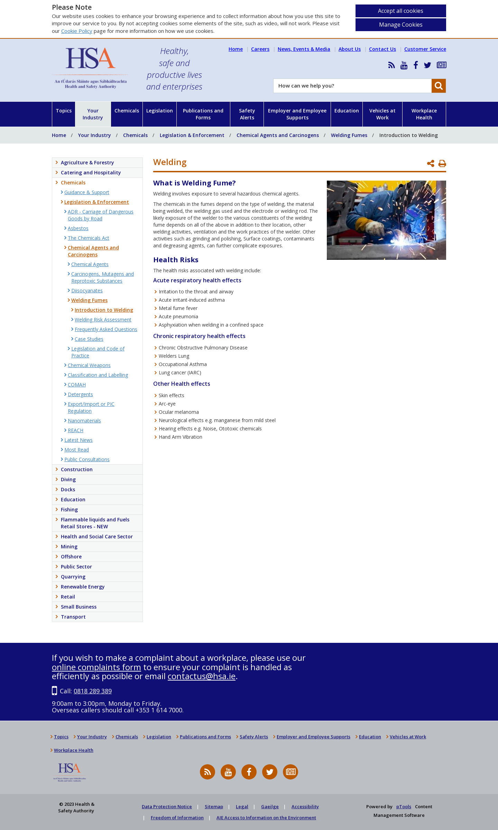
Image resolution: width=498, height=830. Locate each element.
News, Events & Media (304, 49)
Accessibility (305, 806)
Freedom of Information (177, 817)
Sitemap (214, 806)
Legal (242, 806)
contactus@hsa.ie (202, 676)
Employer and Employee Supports (297, 114)
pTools (403, 806)
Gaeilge (270, 806)
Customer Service (425, 49)
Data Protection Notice (167, 806)
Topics (64, 110)
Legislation (159, 110)
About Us (350, 49)
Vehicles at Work (382, 114)
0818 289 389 (93, 691)
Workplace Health (424, 114)
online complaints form (96, 667)
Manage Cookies (401, 24)
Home (236, 49)
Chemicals (126, 110)
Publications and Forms (203, 114)
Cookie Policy (76, 30)
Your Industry (93, 114)
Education (346, 110)
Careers (260, 49)
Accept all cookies (400, 11)
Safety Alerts (247, 114)
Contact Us (382, 49)
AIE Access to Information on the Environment (266, 817)
